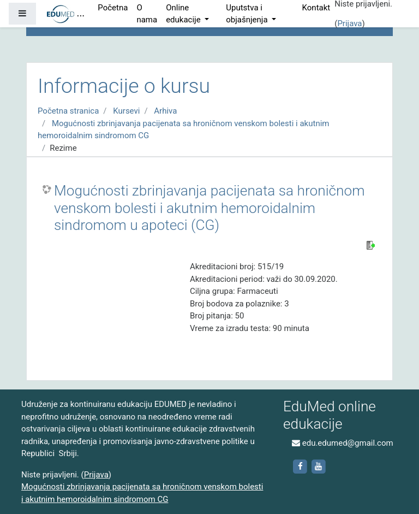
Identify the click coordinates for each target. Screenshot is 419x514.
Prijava (349, 23)
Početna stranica (68, 111)
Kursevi (126, 111)
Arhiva (165, 111)
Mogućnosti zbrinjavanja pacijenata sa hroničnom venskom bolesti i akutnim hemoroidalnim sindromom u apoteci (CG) (209, 207)
